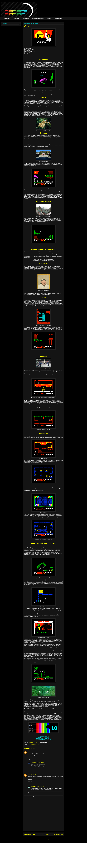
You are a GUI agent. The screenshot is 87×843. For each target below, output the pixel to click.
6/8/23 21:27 (41, 786)
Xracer (29, 751)
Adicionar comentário (29, 796)
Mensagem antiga (58, 834)
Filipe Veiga (33, 762)
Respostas (31, 759)
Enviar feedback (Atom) (46, 839)
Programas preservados (38, 18)
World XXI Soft (36, 744)
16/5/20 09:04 (41, 762)
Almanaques (16, 18)
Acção (31, 744)
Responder (30, 756)
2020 (28, 744)
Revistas (49, 18)
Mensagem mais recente (30, 834)
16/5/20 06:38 (34, 751)
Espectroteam (26, 18)
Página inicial (7, 18)
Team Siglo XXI (58, 18)
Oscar (29, 774)
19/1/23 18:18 (33, 774)
